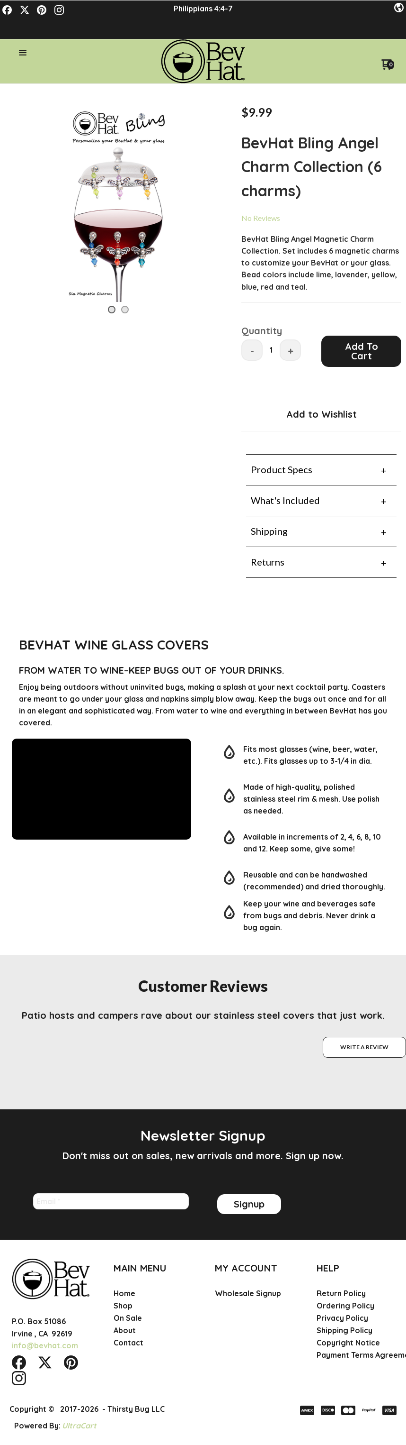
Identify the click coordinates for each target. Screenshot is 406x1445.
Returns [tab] (267, 542)
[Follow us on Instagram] (59, 10)
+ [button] (290, 332)
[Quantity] (271, 330)
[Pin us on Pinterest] (41, 10)
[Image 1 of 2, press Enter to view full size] (118, 183)
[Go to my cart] (387, 48)
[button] (399, 8)
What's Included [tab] (285, 480)
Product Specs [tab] (281, 450)
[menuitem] (153, 1287)
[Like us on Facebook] (7, 10)
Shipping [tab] (269, 511)
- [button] (252, 332)
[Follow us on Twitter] (24, 10)
